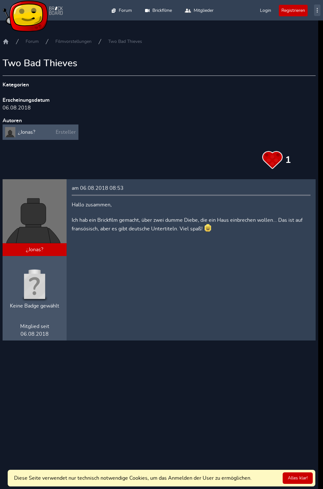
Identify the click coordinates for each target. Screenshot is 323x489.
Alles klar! (298, 478)
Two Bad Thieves (125, 41)
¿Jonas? (34, 249)
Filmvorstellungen (73, 41)
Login (265, 10)
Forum (121, 10)
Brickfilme (158, 10)
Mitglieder (199, 10)
